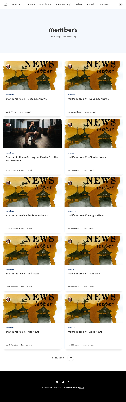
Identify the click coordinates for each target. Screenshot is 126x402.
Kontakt (91, 4)
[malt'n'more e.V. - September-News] (32, 223)
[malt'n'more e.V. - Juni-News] (94, 281)
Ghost (81, 388)
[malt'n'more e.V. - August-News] (94, 223)
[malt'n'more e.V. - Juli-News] (32, 281)
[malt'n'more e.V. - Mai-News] (32, 339)
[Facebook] (57, 382)
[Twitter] (63, 382)
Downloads (45, 4)
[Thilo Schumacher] (8, 66)
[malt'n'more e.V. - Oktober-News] (94, 165)
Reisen (79, 4)
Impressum (106, 4)
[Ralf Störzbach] (8, 125)
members (10, 94)
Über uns (17, 4)
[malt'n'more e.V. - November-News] (94, 106)
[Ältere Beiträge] (71, 358)
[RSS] (69, 382)
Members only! (63, 4)
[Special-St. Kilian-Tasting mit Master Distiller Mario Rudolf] (32, 165)
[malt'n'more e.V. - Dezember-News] (32, 106)
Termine (30, 4)
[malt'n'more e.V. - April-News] (94, 339)
